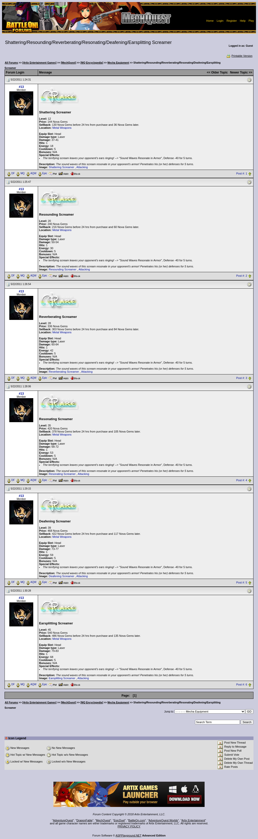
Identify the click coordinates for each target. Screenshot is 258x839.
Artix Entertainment (193, 820)
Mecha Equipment (118, 62)
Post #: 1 (241, 173)
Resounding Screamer (62, 269)
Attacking (82, 167)
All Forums (11, 62)
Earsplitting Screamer (62, 678)
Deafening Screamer (61, 576)
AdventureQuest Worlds (163, 820)
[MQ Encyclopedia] (91, 62)
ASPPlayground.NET (129, 835)
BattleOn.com (136, 820)
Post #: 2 (241, 275)
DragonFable (85, 820)
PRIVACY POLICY (129, 826)
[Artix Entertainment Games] (39, 62)
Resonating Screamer (62, 473)
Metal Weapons (62, 127)
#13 (21, 87)
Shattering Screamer (61, 167)
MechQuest (103, 820)
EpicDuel (119, 820)
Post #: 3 (241, 377)
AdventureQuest (63, 820)
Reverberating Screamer (64, 371)
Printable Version (239, 55)
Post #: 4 (241, 480)
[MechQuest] (68, 62)
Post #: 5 (241, 582)
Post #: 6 (241, 684)
